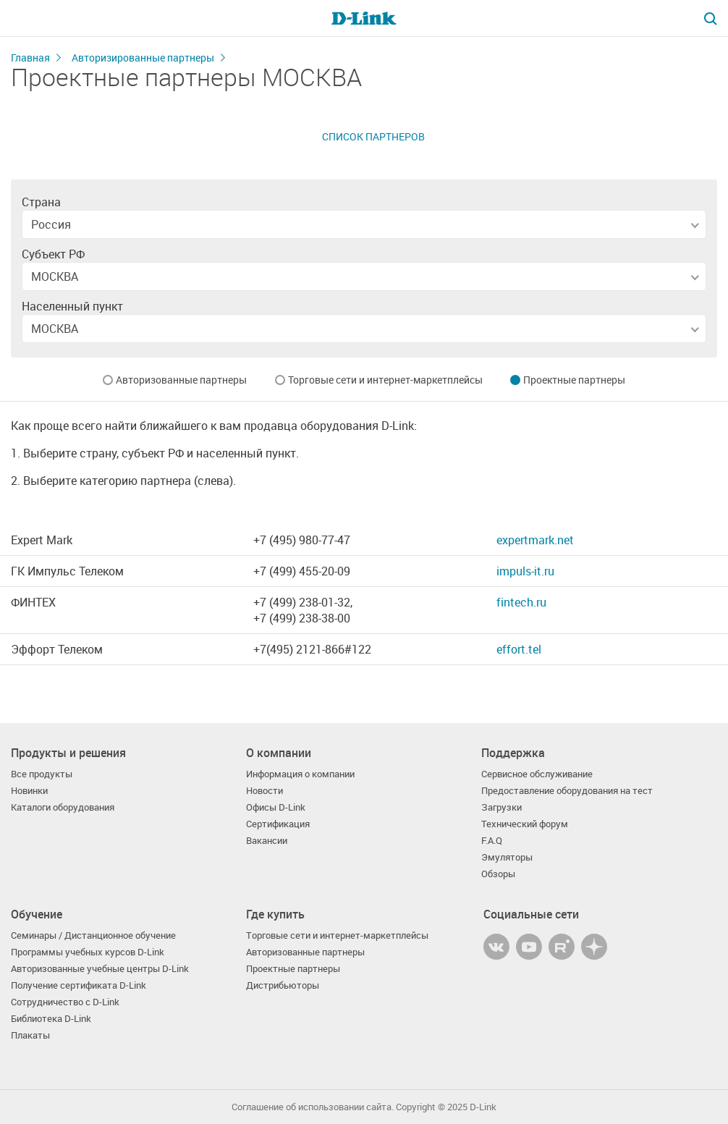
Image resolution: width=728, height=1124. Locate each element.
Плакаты (30, 1035)
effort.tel (518, 649)
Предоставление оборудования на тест (567, 791)
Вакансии (266, 840)
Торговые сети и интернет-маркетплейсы (385, 379)
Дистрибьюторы (282, 985)
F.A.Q (491, 840)
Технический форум (524, 824)
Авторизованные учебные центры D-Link (100, 969)
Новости (264, 791)
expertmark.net (535, 540)
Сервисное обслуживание (537, 774)
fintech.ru (521, 602)
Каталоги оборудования (62, 807)
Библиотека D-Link (51, 1019)
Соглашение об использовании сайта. (313, 1107)
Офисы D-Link (275, 807)
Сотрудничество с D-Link (65, 1002)
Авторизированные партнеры (143, 57)
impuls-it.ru (525, 571)
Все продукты (41, 774)
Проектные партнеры (574, 379)
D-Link (483, 1107)
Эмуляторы (507, 857)
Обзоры (498, 874)
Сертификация (278, 824)
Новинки (29, 791)
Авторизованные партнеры (181, 379)
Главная (30, 57)
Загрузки (501, 807)
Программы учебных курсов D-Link (87, 952)
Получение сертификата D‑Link (78, 985)
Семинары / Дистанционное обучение (93, 935)
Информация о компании (300, 774)
